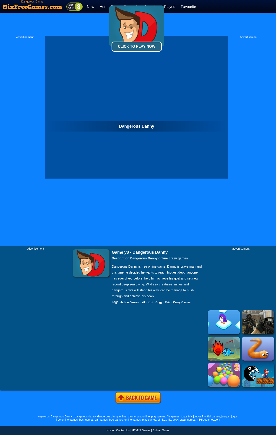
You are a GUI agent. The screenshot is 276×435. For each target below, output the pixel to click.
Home (110, 430)
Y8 (143, 302)
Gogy (158, 302)
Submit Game (161, 430)
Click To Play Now (136, 46)
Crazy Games (181, 302)
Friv (167, 302)
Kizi (150, 302)
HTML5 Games (141, 430)
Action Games (129, 302)
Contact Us (123, 430)
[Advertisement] (25, 107)
